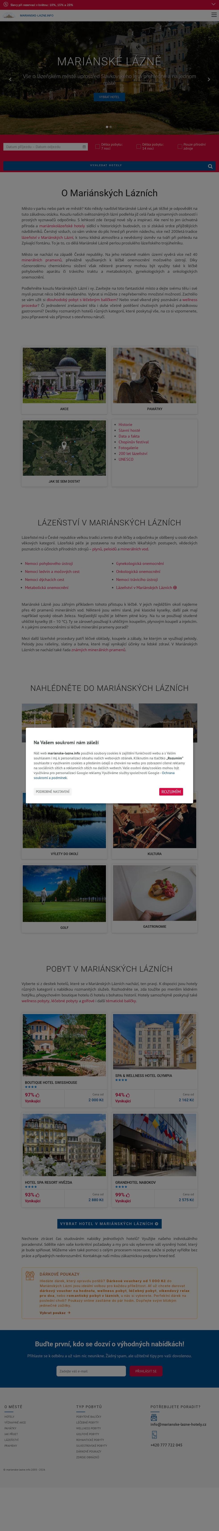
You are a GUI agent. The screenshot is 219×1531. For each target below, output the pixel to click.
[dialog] (109, 765)
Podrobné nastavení (52, 791)
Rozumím (171, 792)
